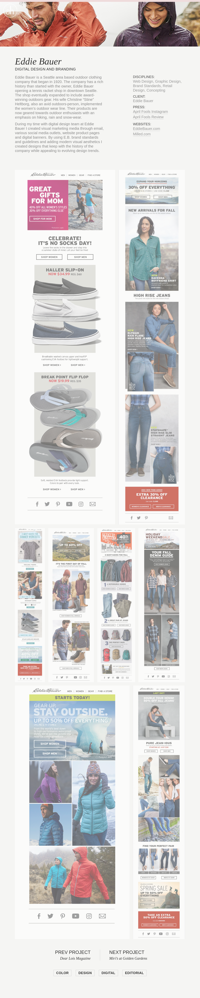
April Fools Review (148, 117)
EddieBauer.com (146, 129)
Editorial (134, 973)
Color (62, 973)
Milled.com (142, 134)
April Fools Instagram (150, 112)
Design (85, 973)
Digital (108, 973)
